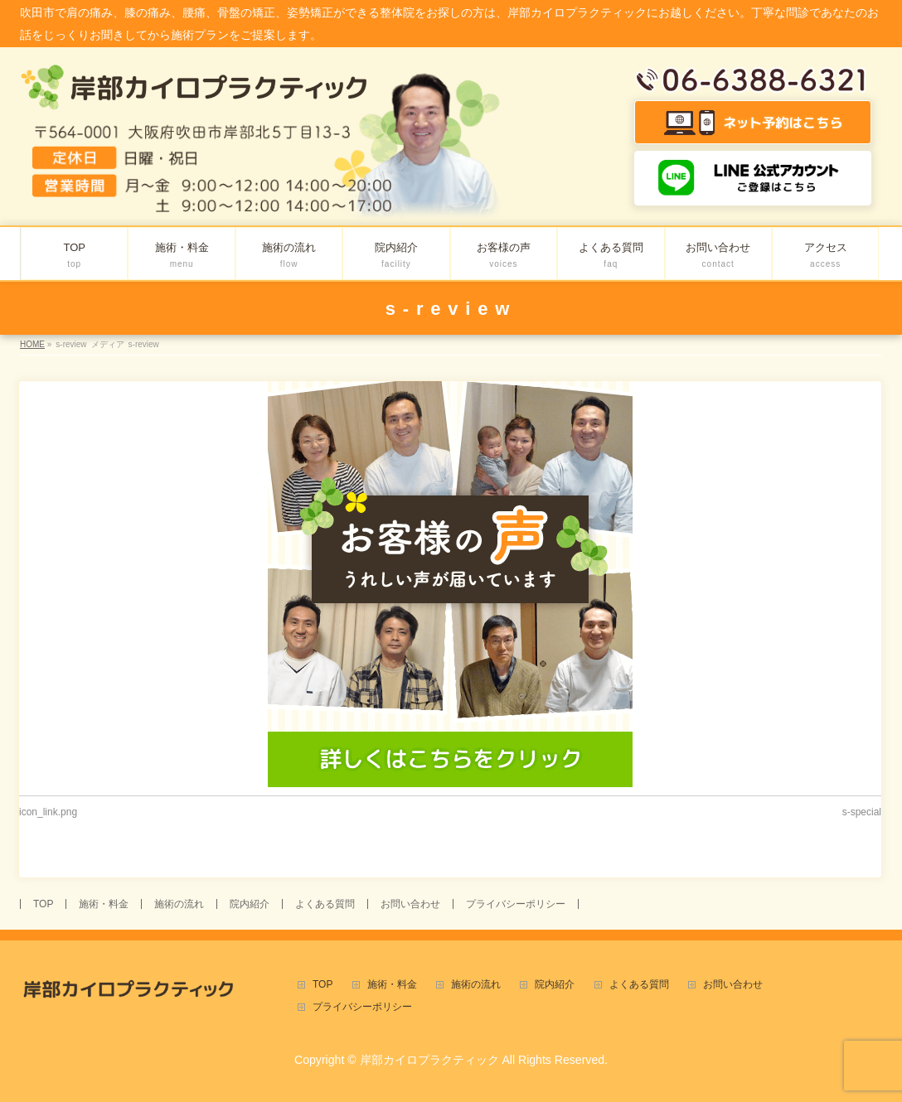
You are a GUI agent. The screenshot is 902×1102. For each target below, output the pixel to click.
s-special (861, 812)
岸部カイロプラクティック (429, 1059)
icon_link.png (48, 812)
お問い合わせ (410, 904)
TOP (43, 904)
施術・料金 (104, 904)
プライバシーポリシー (515, 904)
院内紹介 (249, 904)
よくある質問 (325, 904)
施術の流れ (179, 904)
